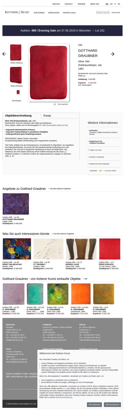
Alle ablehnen (94, 405)
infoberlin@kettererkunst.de (89, 340)
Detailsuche (116, 12)
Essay (47, 115)
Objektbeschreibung (18, 115)
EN (111, 4)
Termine (81, 4)
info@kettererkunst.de (14, 340)
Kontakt (69, 4)
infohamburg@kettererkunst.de (54, 340)
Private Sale (69, 13)
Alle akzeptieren (112, 405)
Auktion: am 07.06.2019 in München (56, 30)
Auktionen (39, 13)
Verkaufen (53, 13)
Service (56, 4)
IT (115, 4)
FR (119, 4)
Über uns (94, 4)
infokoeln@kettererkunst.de (16, 362)
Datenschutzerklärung (64, 397)
